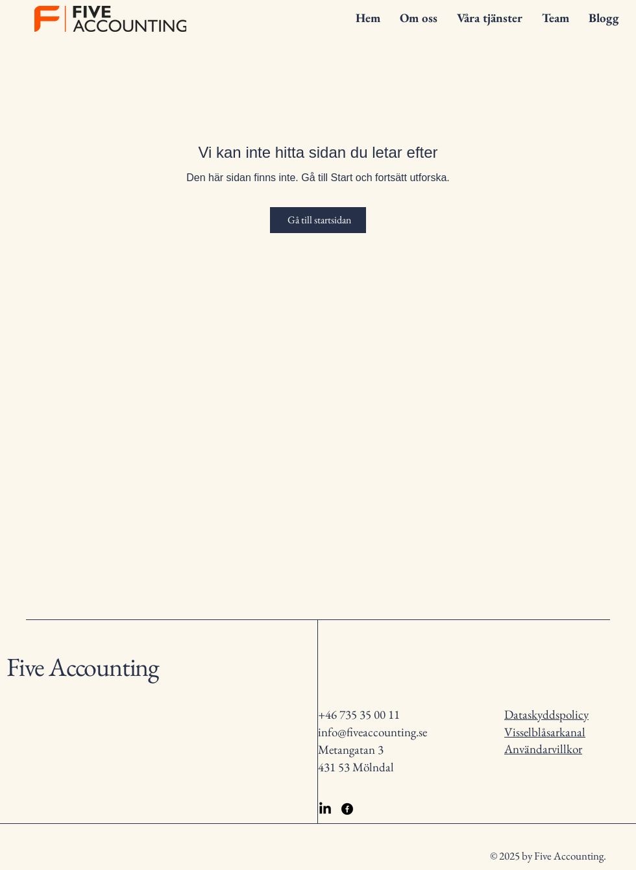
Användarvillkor (543, 749)
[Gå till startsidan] (318, 220)
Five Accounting (82, 667)
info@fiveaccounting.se (372, 732)
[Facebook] (347, 809)
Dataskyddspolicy (546, 714)
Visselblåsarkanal (544, 732)
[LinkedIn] (325, 809)
